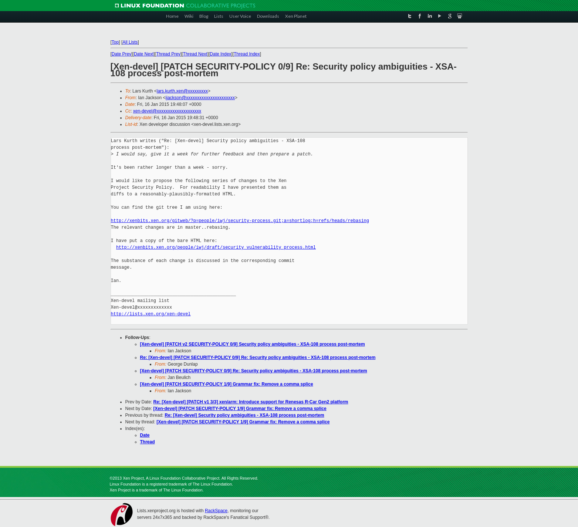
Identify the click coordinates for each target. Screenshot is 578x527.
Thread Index (247, 54)
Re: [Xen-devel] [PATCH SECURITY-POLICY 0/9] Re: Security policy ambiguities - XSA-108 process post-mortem (258, 357)
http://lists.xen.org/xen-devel (151, 314)
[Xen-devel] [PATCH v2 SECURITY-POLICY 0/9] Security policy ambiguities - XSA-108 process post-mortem (252, 344)
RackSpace (216, 510)
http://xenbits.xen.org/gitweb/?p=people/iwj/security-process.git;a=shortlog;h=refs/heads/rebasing (240, 221)
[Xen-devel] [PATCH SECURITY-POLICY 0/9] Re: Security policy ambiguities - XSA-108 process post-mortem (253, 370)
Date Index (220, 54)
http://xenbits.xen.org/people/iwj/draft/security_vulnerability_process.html (216, 247)
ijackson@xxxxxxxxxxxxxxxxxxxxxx (200, 97)
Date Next (143, 54)
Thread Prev (168, 54)
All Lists (130, 42)
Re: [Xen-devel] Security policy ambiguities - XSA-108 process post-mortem (244, 415)
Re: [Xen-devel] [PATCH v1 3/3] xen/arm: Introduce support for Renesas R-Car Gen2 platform (250, 402)
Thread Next (195, 54)
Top (115, 42)
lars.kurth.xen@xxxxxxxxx (182, 91)
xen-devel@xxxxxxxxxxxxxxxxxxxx (167, 111)
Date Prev (121, 54)
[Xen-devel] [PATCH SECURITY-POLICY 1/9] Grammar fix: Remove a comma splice (226, 384)
